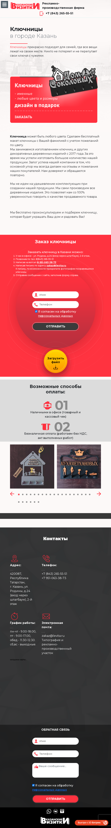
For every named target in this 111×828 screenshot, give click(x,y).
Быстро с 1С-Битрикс (89, 822)
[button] (19, 494)
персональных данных (55, 316)
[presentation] (12, 494)
